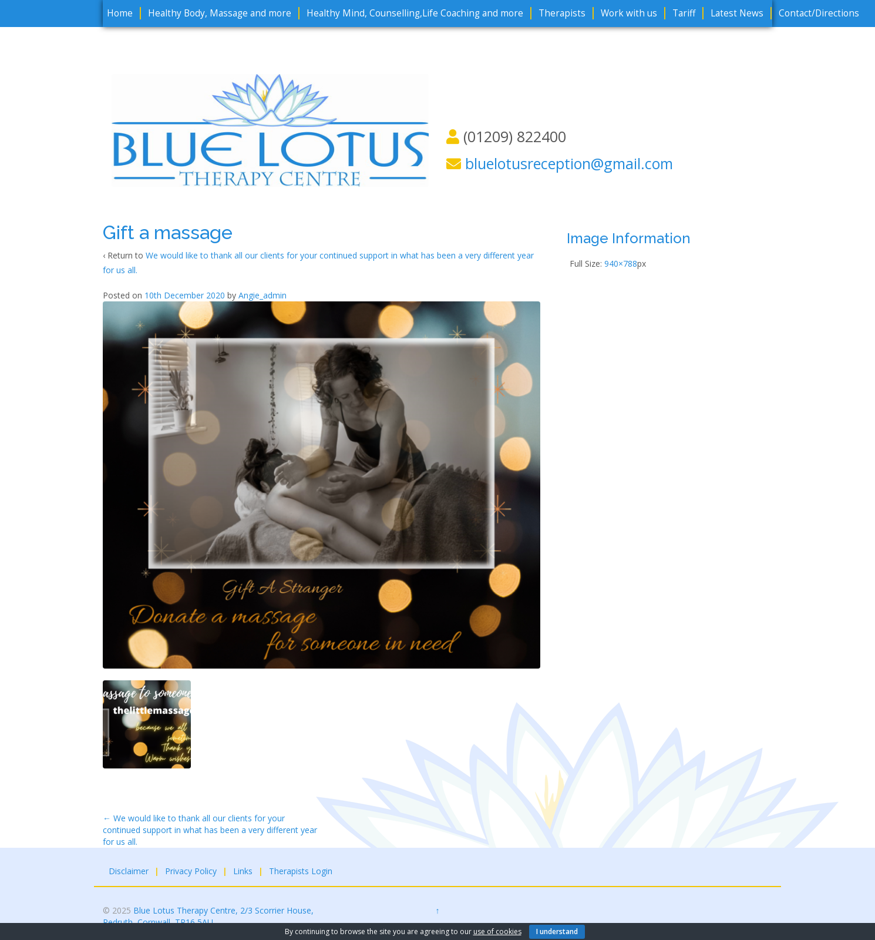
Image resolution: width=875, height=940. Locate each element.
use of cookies (497, 931)
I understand (557, 931)
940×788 (620, 263)
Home (120, 13)
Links (243, 871)
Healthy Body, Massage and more (219, 13)
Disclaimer (129, 871)
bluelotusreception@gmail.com (569, 163)
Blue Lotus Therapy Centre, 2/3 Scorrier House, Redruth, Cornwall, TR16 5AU (208, 916)
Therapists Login (300, 871)
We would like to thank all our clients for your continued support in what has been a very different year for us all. (210, 830)
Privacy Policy (191, 871)
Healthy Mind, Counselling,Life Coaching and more (415, 13)
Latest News (737, 13)
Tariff (683, 13)
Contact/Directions (819, 13)
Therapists (562, 13)
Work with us (629, 13)
